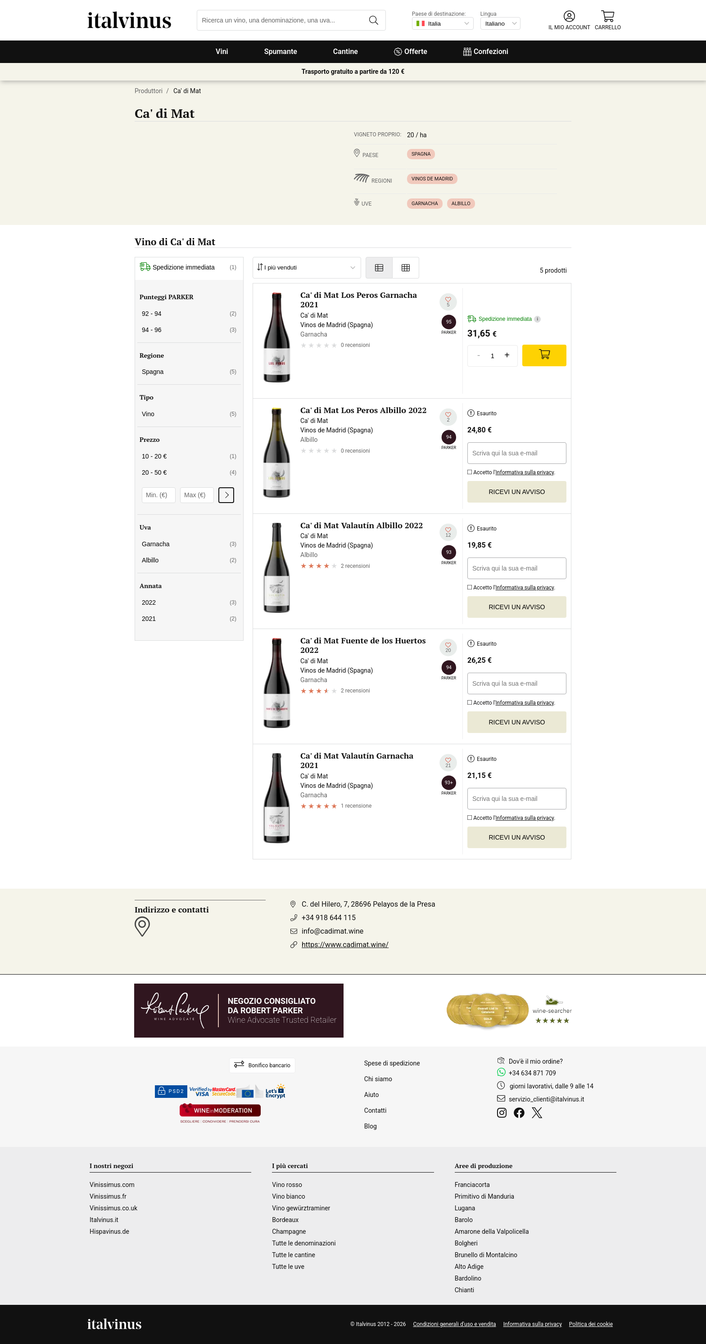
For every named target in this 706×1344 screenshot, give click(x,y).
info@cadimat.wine (332, 931)
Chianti (465, 1290)
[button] (569, 20)
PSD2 (171, 1092)
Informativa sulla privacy (525, 472)
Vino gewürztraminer (301, 1208)
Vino (189, 414)
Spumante (280, 51)
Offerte (410, 51)
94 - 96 (189, 329)
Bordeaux (285, 1219)
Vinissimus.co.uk (113, 1208)
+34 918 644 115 (329, 917)
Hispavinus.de (109, 1231)
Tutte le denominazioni (303, 1243)
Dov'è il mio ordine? (536, 1061)
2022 (189, 602)
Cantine (345, 51)
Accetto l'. (511, 471)
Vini (222, 51)
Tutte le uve (288, 1266)
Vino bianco (288, 1196)
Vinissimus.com (112, 1184)
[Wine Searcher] (509, 1011)
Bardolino (468, 1278)
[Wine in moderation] (220, 1113)
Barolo (464, 1219)
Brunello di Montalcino (486, 1255)
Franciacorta (472, 1184)
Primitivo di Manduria (485, 1196)
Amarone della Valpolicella (492, 1231)
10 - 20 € (189, 456)
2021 (189, 618)
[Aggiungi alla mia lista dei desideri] (448, 302)
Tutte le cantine (293, 1255)
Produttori (149, 90)
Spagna (421, 154)
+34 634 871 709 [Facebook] (532, 1073)
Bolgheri (466, 1243)
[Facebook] (521, 1114)
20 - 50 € (189, 472)
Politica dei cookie (591, 1324)
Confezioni (485, 51)
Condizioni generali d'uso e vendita (454, 1324)
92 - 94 (189, 313)
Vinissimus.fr (108, 1196)
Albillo (461, 204)
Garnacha (425, 204)
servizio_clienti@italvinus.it (546, 1099)
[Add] (544, 355)
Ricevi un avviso (517, 491)
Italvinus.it (104, 1219)
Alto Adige (469, 1266)
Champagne (289, 1231)
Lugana (465, 1208)
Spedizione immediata (188, 267)
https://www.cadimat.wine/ (345, 944)
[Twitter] (539, 1114)
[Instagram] (503, 1114)
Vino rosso (287, 1184)
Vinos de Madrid (432, 179)
